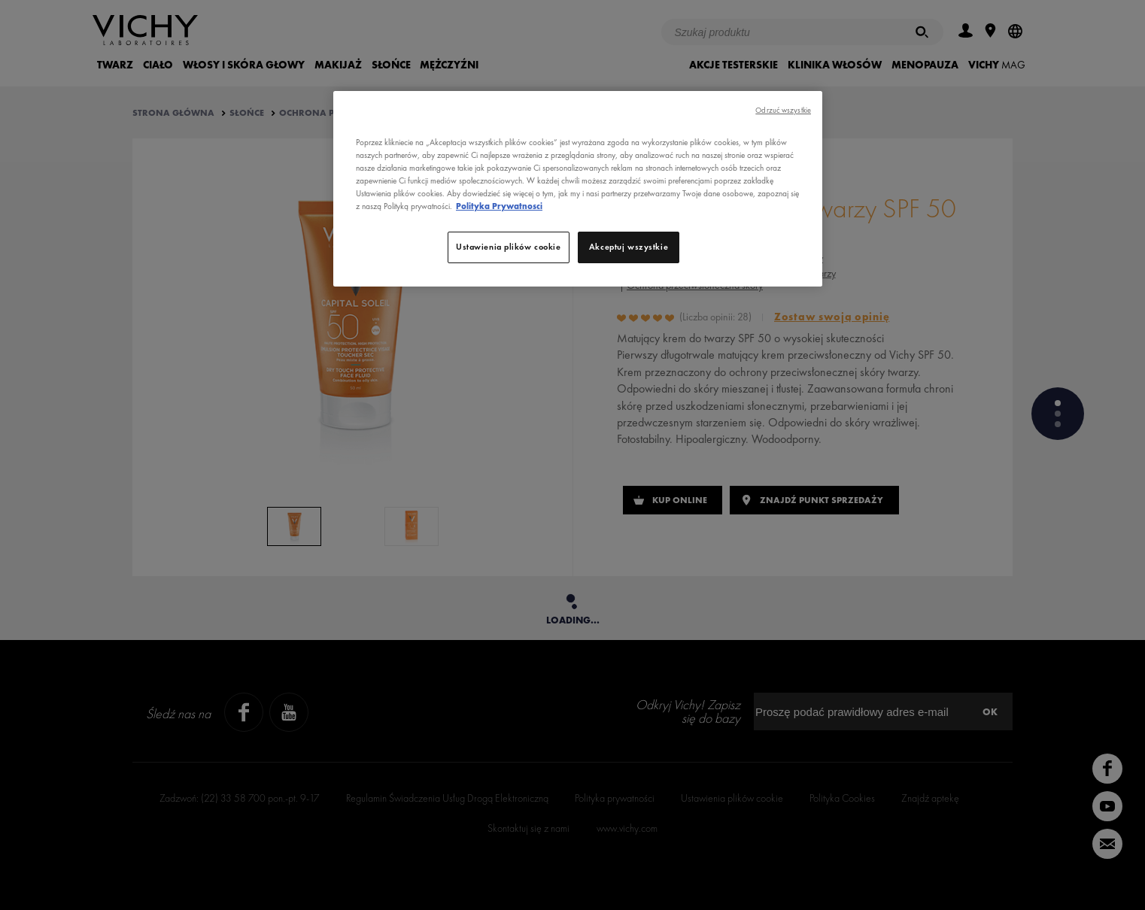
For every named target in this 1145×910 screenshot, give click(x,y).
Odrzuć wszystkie (783, 110)
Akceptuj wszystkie (628, 246)
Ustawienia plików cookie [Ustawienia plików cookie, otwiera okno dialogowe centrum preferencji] (508, 246)
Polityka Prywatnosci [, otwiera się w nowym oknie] (499, 206)
